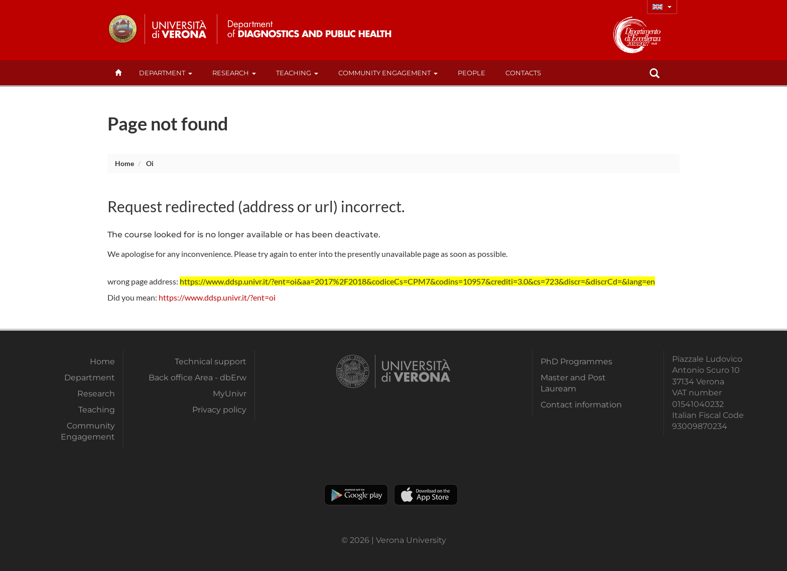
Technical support (210, 361)
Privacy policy (219, 409)
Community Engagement (388, 73)
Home (124, 163)
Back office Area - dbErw (197, 377)
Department (165, 73)
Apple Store (426, 495)
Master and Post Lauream (573, 383)
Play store (356, 495)
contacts (523, 73)
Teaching (297, 73)
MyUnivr (229, 393)
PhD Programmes (576, 361)
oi (150, 163)
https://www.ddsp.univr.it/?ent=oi (217, 297)
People (471, 73)
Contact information (581, 404)
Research (234, 73)
